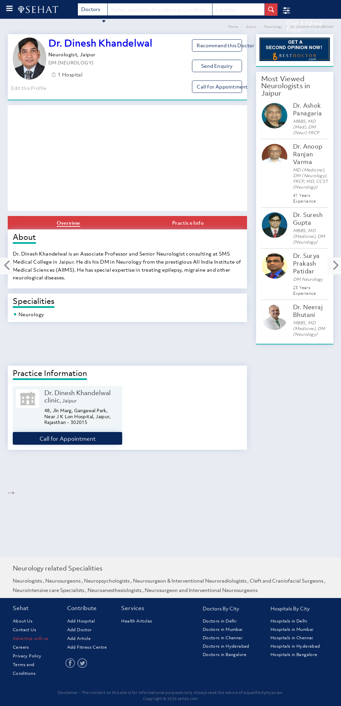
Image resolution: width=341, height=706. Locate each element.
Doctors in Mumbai (223, 629)
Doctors (93, 10)
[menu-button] (9, 8)
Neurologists (27, 580)
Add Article (79, 638)
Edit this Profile (28, 88)
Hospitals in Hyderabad (295, 646)
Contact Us (24, 630)
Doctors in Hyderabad (226, 646)
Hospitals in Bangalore (294, 654)
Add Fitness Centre (87, 647)
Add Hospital (81, 621)
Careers (21, 647)
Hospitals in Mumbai (292, 629)
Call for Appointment (219, 86)
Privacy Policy (27, 656)
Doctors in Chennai (222, 638)
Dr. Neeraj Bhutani (308, 311)
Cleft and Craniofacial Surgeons (286, 580)
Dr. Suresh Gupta (308, 218)
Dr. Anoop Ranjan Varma (308, 154)
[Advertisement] (127, 161)
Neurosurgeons (63, 580)
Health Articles (136, 621)
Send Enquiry (217, 65)
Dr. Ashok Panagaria (307, 109)
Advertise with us (31, 638)
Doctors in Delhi (219, 621)
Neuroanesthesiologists (114, 590)
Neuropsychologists (107, 580)
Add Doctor (79, 630)
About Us (23, 621)
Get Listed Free (304, 27)
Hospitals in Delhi (289, 621)
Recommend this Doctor (219, 45)
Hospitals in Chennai (292, 638)
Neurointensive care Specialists (48, 590)
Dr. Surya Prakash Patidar (306, 263)
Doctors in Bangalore (225, 654)
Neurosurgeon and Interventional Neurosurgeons (201, 590)
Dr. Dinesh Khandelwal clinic (77, 396)
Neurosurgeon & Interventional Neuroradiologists (189, 580)
